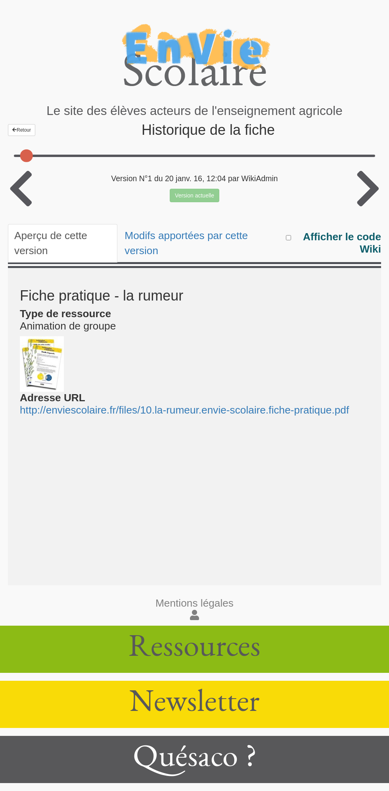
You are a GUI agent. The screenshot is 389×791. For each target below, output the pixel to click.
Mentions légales (194, 603)
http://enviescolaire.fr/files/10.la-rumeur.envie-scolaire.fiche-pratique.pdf (184, 410)
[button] (194, 615)
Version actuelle (194, 195)
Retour (21, 130)
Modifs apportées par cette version (186, 243)
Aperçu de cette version (50, 243)
